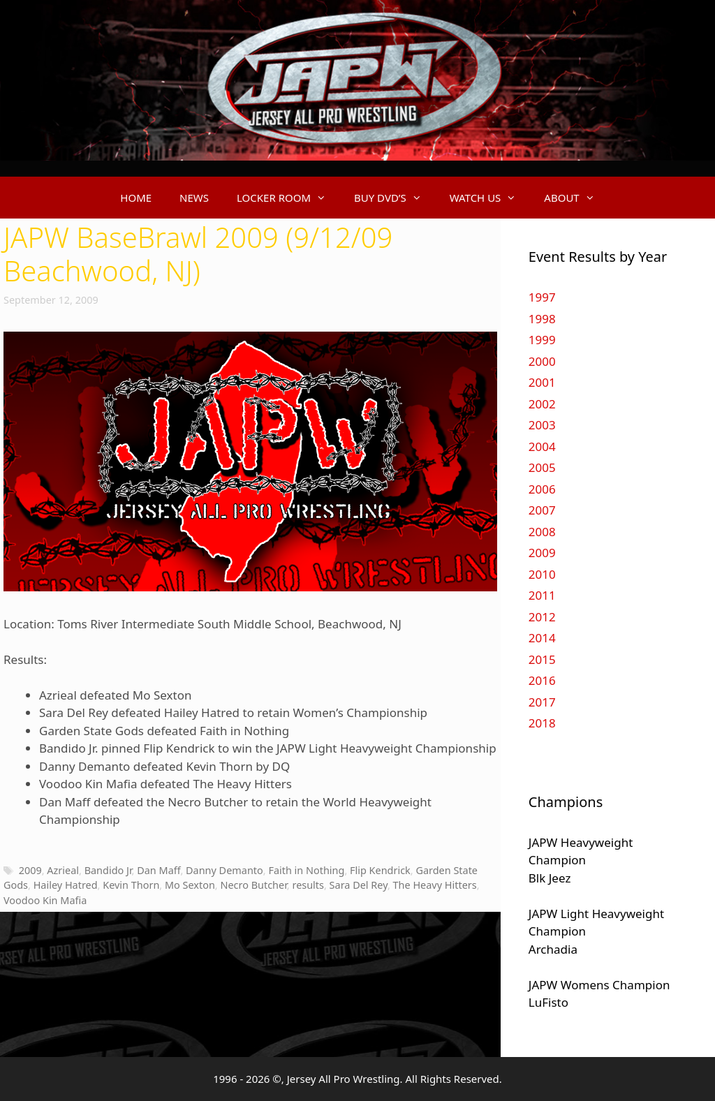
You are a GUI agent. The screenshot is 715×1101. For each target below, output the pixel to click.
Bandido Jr (108, 870)
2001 (542, 382)
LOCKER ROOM (288, 198)
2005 (542, 467)
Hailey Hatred (66, 885)
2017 (542, 702)
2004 (542, 446)
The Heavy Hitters (435, 885)
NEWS (194, 198)
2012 (542, 617)
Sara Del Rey (359, 885)
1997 (542, 297)
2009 (30, 870)
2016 (542, 680)
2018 (542, 723)
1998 (542, 319)
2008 (542, 532)
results (308, 885)
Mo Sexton (190, 885)
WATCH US (490, 198)
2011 (542, 595)
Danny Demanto (224, 870)
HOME (136, 198)
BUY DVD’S (395, 198)
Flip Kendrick (380, 870)
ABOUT (576, 198)
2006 (542, 489)
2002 (542, 404)
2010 (542, 574)
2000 (542, 361)
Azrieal (63, 870)
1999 (542, 340)
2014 (542, 638)
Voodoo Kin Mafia (45, 900)
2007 (542, 510)
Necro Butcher (253, 885)
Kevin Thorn (131, 885)
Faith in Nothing (306, 870)
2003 (542, 425)
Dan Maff (158, 870)
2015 (542, 659)
